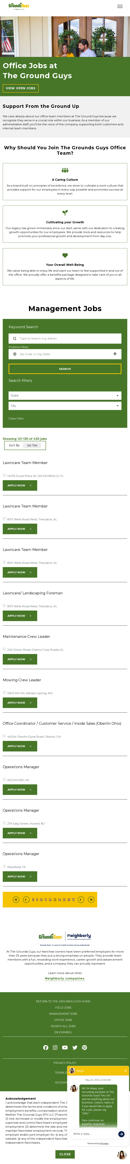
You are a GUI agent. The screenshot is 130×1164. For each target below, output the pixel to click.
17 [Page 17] (73, 899)
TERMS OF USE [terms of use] (65, 1072)
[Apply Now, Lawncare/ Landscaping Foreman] (20, 616)
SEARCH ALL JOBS (63, 1026)
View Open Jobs (21, 88)
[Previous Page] (26, 899)
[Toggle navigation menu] (120, 6)
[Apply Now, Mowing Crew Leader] (20, 702)
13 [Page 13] (54, 899)
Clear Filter (16, 418)
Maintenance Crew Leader (26, 636)
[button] (115, 353)
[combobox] (65, 354)
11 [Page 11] (46, 899)
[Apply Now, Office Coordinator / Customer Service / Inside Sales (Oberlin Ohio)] (20, 746)
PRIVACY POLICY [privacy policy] (65, 1063)
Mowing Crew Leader (22, 680)
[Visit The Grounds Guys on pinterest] (84, 1048)
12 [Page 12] (50, 899)
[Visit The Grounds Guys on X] (75, 1048)
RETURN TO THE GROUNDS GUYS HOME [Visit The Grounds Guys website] (63, 1001)
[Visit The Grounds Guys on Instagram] (55, 1048)
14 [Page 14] (59, 899)
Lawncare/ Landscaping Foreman (33, 593)
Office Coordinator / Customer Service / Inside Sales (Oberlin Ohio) (62, 723)
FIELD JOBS (63, 1007)
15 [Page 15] (64, 899)
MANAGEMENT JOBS (63, 1013)
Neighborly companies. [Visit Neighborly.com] (65, 978)
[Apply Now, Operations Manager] (20, 789)
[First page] (16, 899)
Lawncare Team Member (25, 463)
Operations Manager (21, 767)
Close (65, 1154)
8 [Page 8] (33, 899)
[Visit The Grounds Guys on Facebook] (45, 1048)
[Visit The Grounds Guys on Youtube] (65, 1048)
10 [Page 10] (41, 899)
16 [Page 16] (68, 899)
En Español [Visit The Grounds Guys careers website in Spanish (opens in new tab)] (63, 1032)
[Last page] (91, 899)
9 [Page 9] (37, 899)
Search (65, 369)
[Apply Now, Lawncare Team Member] (20, 485)
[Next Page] (81, 899)
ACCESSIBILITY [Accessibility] (65, 1082)
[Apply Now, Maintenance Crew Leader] (20, 659)
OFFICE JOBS (63, 1020)
